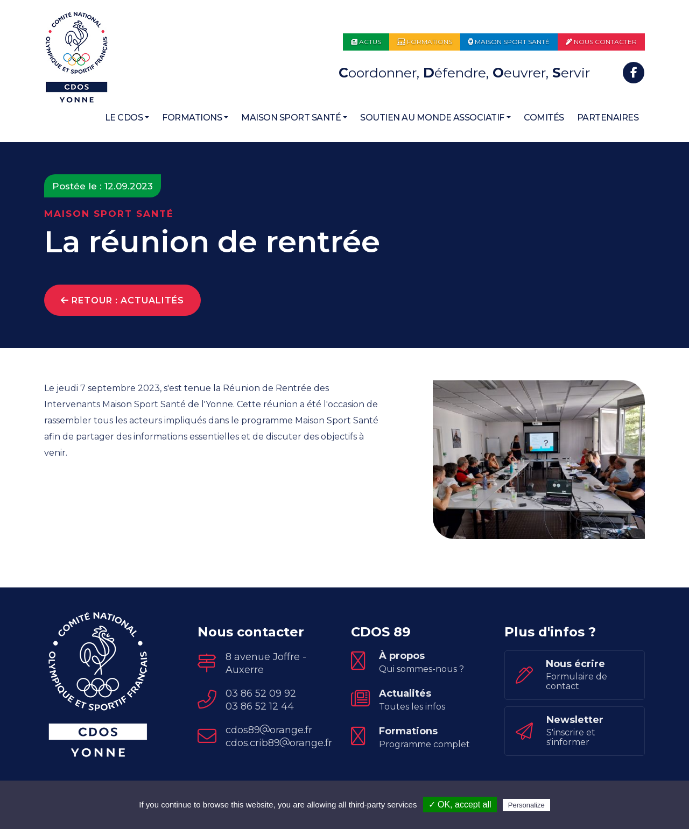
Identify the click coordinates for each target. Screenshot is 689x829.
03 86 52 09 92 (261, 696)
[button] (127, 117)
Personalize (526, 805)
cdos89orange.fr (269, 733)
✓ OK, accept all (459, 804)
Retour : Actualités (122, 300)
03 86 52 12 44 (260, 709)
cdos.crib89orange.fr (279, 746)
